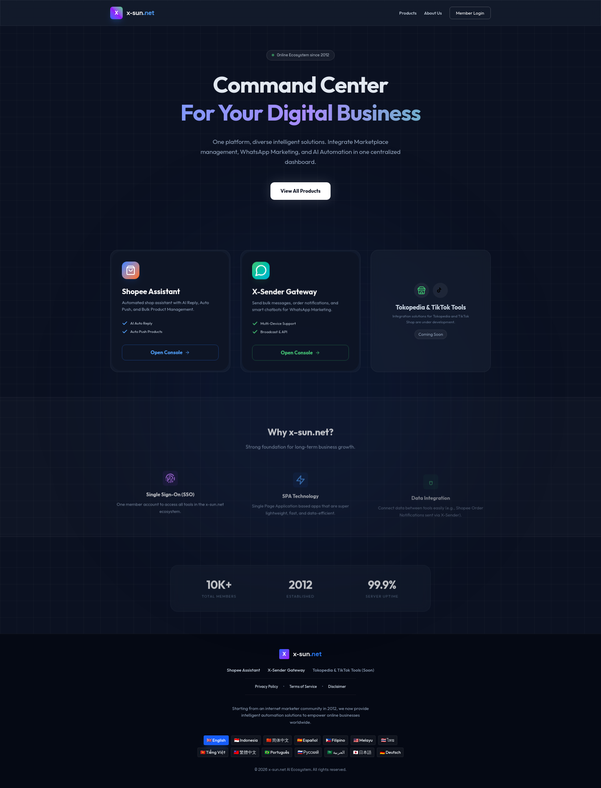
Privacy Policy (266, 686)
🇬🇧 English (216, 740)
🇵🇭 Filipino (335, 740)
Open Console (170, 356)
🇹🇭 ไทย (387, 740)
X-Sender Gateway (286, 670)
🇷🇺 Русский (308, 752)
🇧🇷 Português (277, 752)
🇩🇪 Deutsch (390, 752)
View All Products (300, 193)
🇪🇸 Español (307, 740)
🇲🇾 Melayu (363, 740)
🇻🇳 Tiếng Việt (212, 752)
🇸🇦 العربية (336, 752)
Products (408, 13)
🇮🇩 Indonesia (246, 740)
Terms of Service (303, 686)
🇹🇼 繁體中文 (245, 752)
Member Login (470, 13)
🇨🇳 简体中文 (277, 740)
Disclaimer (337, 686)
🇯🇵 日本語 (362, 752)
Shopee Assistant (243, 670)
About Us (433, 13)
